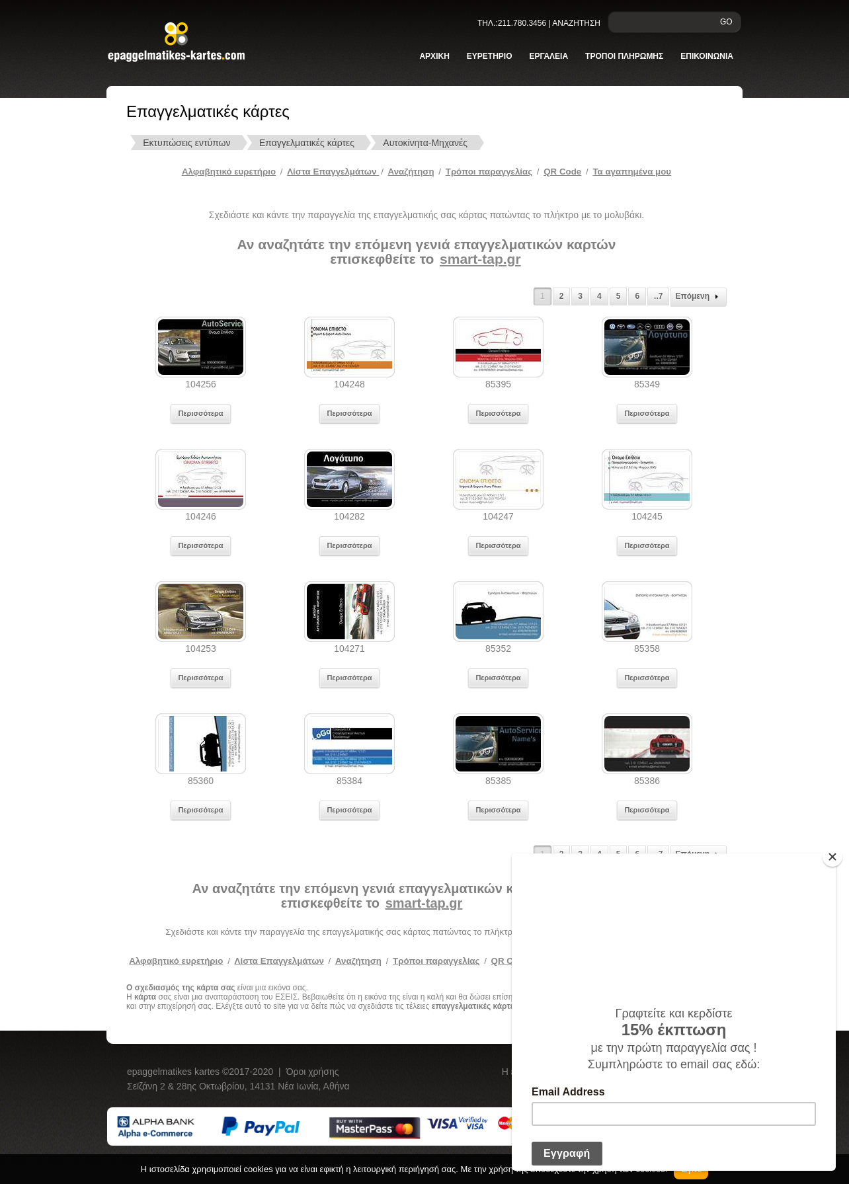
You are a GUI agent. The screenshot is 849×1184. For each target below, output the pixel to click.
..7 (658, 296)
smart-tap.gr (480, 258)
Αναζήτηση (411, 172)
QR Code (562, 172)
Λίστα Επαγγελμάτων (333, 172)
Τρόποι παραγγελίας (436, 961)
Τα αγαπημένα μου (631, 172)
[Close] (832, 857)
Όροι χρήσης (312, 1071)
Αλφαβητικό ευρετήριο (229, 172)
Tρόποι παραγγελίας (489, 172)
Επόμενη (698, 297)
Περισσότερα (200, 413)
